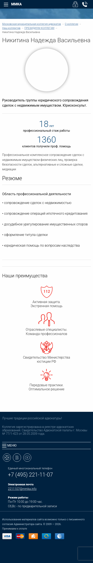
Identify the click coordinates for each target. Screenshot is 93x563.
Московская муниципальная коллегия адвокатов (31, 24)
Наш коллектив (11, 28)
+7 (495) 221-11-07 (30, 475)
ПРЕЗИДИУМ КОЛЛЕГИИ (39, 28)
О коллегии (71, 24)
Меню (9, 445)
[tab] (46, 445)
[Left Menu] (6, 4)
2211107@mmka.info (22, 489)
